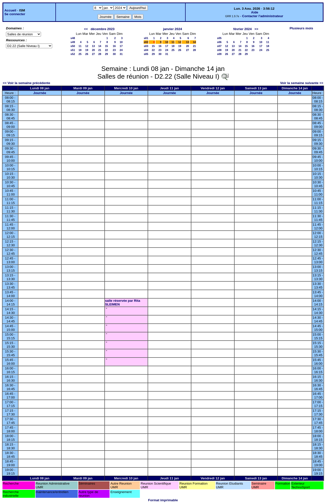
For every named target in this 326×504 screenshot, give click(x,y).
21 (99, 50)
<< (86, 29)
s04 (146, 50)
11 (80, 46)
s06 (219, 42)
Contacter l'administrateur (262, 16)
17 (121, 46)
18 (80, 50)
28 (99, 53)
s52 (73, 53)
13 (93, 46)
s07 (219, 46)
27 (93, 53)
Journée (39, 93)
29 (106, 53)
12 (86, 46)
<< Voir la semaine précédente (26, 83)
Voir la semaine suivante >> (301, 83)
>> (256, 29)
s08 (219, 50)
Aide (254, 12)
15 (106, 46)
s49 (73, 42)
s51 (73, 50)
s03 (146, 46)
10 (121, 42)
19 (86, 50)
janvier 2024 (172, 29)
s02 (146, 42)
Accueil (10, 10)
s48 (73, 38)
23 (114, 50)
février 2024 (242, 29)
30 (114, 53)
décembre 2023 (103, 29)
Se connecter (14, 14)
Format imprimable (163, 500)
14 (99, 46)
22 (106, 50)
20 (93, 50)
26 (86, 53)
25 (80, 53)
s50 (73, 46)
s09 (219, 53)
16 (114, 46)
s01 (146, 38)
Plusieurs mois (301, 28)
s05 (146, 53)
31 (121, 53)
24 (121, 50)
